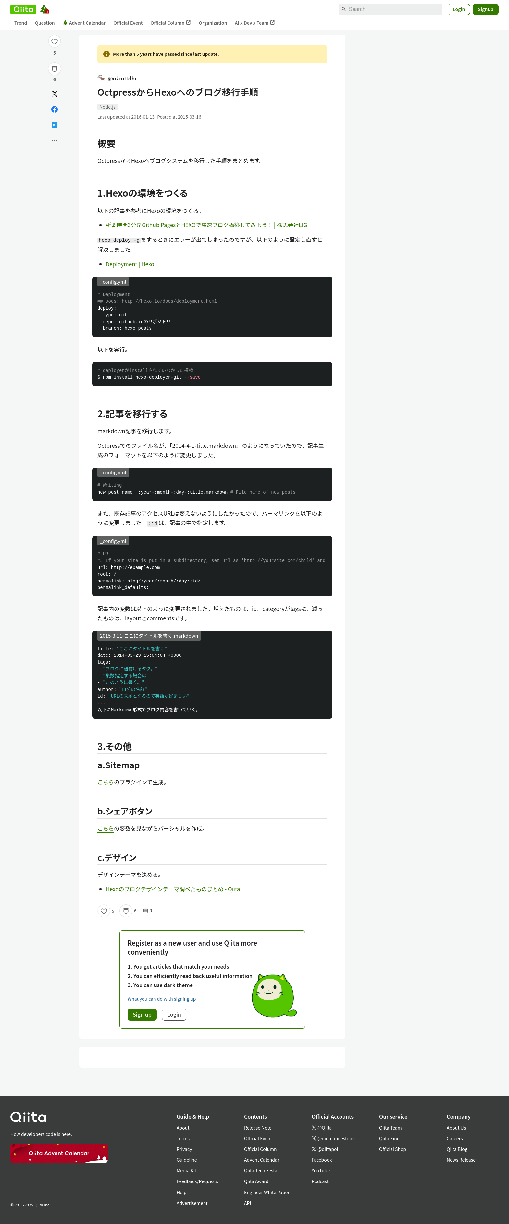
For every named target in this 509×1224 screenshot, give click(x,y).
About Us (456, 1127)
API (247, 1203)
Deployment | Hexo (130, 264)
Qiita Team (390, 1127)
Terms (183, 1138)
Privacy (184, 1149)
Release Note (257, 1127)
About (183, 1127)
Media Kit (186, 1170)
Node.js (107, 107)
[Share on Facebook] (54, 109)
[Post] (54, 94)
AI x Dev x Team (255, 22)
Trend (20, 22)
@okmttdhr (117, 78)
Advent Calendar (84, 22)
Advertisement (192, 1203)
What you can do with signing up (162, 999)
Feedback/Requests (197, 1181)
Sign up (142, 1014)
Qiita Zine (389, 1138)
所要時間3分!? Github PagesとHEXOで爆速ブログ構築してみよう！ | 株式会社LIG (206, 225)
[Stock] (54, 68)
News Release (461, 1160)
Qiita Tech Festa (260, 1170)
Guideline (187, 1160)
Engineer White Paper (267, 1192)
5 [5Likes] (54, 52)
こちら (105, 782)
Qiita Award (256, 1181)
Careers (455, 1138)
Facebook (322, 1160)
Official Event (128, 22)
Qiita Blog (457, 1149)
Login (459, 9)
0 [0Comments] (147, 910)
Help (182, 1192)
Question (45, 22)
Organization (213, 22)
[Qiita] (23, 9)
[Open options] (54, 140)
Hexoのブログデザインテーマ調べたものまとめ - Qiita (173, 889)
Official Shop (392, 1149)
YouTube (321, 1170)
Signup (485, 9)
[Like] (54, 41)
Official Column (171, 22)
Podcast (320, 1181)
